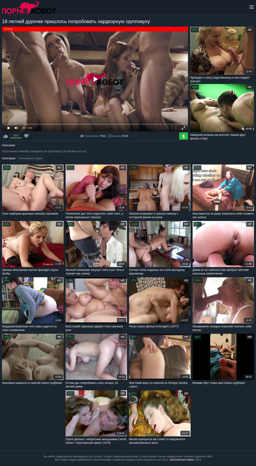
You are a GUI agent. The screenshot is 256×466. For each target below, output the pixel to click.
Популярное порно (30, 158)
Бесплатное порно (182, 459)
